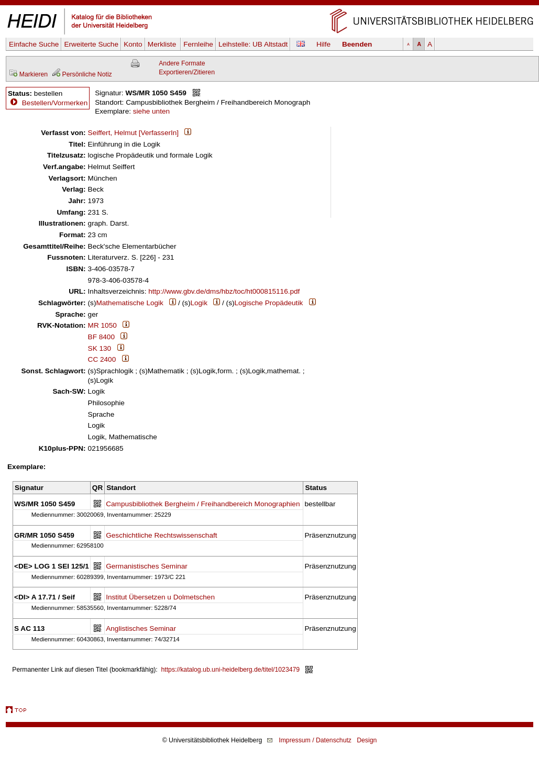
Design (367, 740)
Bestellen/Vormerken (54, 103)
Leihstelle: (253, 44)
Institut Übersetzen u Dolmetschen (160, 597)
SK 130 (100, 348)
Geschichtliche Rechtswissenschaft (161, 535)
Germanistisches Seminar (147, 566)
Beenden (357, 44)
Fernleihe (198, 44)
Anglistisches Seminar (141, 628)
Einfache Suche (34, 44)
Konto (133, 44)
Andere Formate (182, 63)
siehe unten (151, 111)
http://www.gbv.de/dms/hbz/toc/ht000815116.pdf (224, 291)
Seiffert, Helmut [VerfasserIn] (133, 133)
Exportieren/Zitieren (187, 72)
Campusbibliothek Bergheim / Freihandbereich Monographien (203, 504)
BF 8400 (101, 337)
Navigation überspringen (269, 4)
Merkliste (163, 44)
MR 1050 (102, 325)
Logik (198, 303)
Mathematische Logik (129, 303)
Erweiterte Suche (91, 44)
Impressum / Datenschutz (315, 740)
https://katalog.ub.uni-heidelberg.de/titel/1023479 (230, 669)
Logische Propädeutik (268, 303)
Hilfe (323, 44)
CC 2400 (102, 359)
